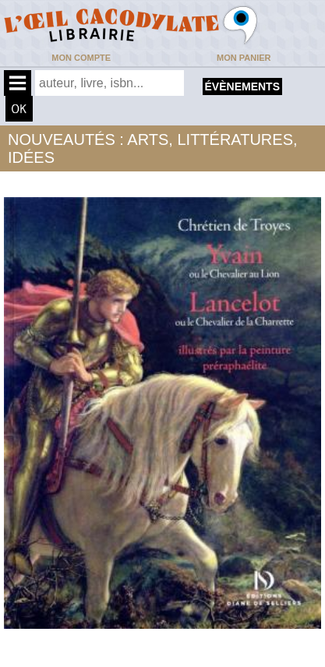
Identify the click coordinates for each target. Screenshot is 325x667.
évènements (242, 86)
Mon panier (243, 57)
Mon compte (81, 57)
